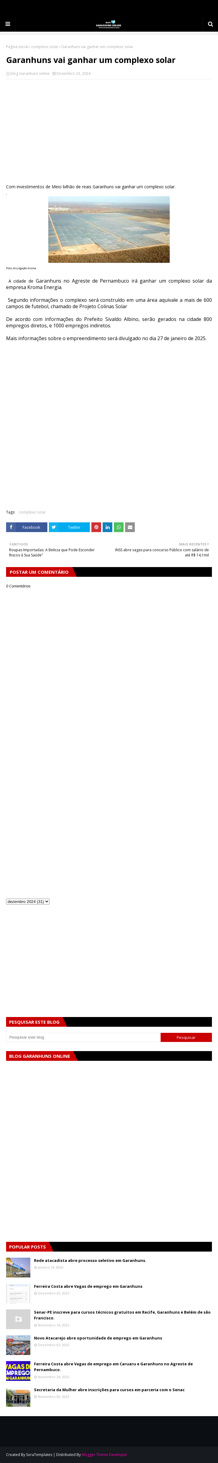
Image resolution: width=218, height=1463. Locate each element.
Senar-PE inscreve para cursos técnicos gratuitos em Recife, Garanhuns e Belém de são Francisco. (122, 1315)
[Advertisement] (109, 128)
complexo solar (44, 46)
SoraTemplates (39, 1454)
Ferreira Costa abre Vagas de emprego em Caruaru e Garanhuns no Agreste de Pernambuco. (113, 1367)
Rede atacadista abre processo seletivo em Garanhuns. (90, 1260)
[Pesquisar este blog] (83, 1037)
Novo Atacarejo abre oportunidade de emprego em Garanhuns (98, 1338)
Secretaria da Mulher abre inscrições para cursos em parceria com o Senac (109, 1389)
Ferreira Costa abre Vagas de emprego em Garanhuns (88, 1286)
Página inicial (17, 46)
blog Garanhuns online (29, 73)
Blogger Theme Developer (104, 1454)
